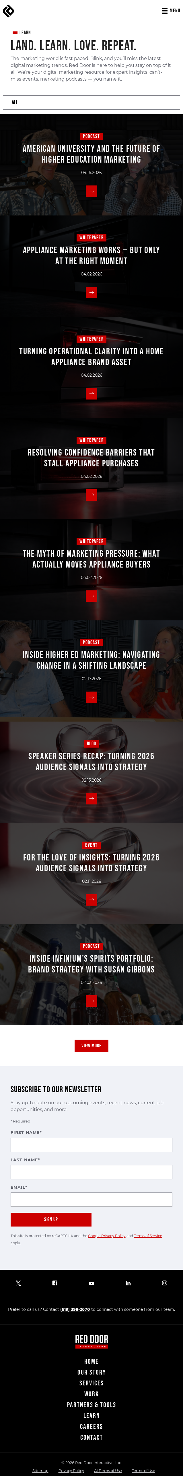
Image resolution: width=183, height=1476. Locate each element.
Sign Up (51, 1220)
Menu (175, 11)
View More (91, 1046)
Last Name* (92, 1168)
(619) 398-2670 (75, 1309)
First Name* (92, 1141)
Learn (91, 1416)
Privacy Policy (71, 1470)
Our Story (91, 1372)
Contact (91, 1437)
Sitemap (40, 1470)
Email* (92, 1196)
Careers (91, 1427)
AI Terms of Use (108, 1470)
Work (91, 1394)
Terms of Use (143, 1470)
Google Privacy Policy (107, 1236)
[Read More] (91, 191)
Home (91, 1361)
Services (91, 1383)
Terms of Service (148, 1236)
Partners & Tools (91, 1405)
